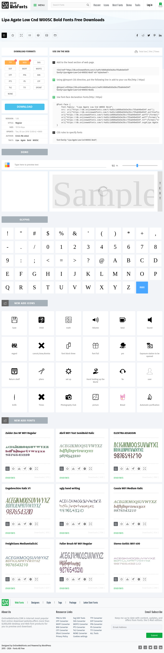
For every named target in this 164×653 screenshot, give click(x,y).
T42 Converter (79, 630)
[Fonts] (55, 35)
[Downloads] (19, 469)
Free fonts (16, 5)
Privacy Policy (62, 636)
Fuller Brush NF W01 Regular (76, 543)
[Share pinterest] (154, 35)
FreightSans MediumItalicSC (21, 543)
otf (10, 75)
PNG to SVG (61, 618)
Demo (129, 5)
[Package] (38, 35)
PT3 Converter (79, 627)
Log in (149, 5)
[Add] (4, 35)
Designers (35, 603)
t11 (24, 87)
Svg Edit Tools (79, 618)
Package (72, 603)
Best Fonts (117, 5)
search (88, 5)
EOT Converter (96, 621)
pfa (24, 75)
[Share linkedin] (160, 35)
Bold (29, 140)
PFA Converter (96, 624)
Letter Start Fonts (90, 603)
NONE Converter (80, 633)
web (25, 62)
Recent (97, 5)
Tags (60, 603)
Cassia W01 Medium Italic (128, 488)
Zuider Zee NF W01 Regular (20, 433)
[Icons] (46, 35)
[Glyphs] (29, 35)
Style (49, 603)
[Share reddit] (143, 35)
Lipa (17, 140)
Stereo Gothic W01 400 (127, 543)
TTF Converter (96, 618)
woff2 (39, 69)
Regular (18, 123)
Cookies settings (80, 636)
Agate (23, 140)
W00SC (36, 140)
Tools (137, 5)
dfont (39, 87)
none (10, 94)
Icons (106, 5)
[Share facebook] (137, 35)
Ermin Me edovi (22, 136)
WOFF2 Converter (80, 624)
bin (38, 75)
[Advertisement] (26, 191)
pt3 (10, 81)
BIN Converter (62, 627)
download (24, 106)
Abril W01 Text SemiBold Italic (77, 433)
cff (38, 81)
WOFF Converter (63, 624)
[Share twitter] (149, 35)
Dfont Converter (63, 633)
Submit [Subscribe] (154, 635)
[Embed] (31, 469)
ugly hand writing (70, 488)
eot (10, 69)
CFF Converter (62, 630)
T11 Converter (96, 630)
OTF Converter (62, 621)
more (142, 287)
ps (25, 81)
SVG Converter (79, 621)
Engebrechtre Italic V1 (18, 488)
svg (38, 62)
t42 (10, 87)
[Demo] (21, 35)
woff (24, 69)
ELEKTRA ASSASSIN (125, 433)
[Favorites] (12, 35)
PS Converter (95, 627)
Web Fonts (19, 603)
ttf (10, 62)
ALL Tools (94, 633)
